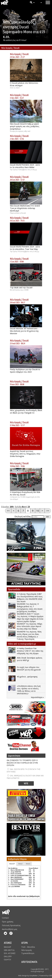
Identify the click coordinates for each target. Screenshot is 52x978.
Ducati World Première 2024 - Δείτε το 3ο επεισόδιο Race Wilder (25, 166)
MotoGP (12, 864)
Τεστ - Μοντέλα (28, 947)
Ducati (26, 54)
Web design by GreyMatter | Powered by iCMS (35, 975)
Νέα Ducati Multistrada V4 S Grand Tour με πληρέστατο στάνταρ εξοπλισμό (25, 208)
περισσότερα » (37, 697)
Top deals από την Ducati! (21, 287)
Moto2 (20, 864)
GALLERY (8, 956)
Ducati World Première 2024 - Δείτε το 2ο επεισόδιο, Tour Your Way (25, 247)
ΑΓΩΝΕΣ (8, 942)
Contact (5, 918)
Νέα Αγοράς (15, 54)
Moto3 (28, 864)
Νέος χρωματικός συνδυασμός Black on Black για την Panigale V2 (26, 411)
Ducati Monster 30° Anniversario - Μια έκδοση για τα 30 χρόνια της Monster (24, 331)
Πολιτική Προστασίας (11, 925)
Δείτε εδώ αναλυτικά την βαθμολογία (24, 896)
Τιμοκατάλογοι (27, 953)
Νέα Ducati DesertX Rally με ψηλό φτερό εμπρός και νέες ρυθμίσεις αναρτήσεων (24, 126)
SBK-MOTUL (9, 950)
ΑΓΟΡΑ (24, 942)
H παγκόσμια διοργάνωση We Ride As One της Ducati (25, 493)
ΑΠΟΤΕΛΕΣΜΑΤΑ (29, 961)
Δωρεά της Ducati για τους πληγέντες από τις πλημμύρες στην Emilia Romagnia (25, 453)
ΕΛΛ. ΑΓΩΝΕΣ (9, 953)
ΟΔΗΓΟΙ (7, 959)
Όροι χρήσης (7, 921)
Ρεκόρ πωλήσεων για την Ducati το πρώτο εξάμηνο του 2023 (25, 370)
